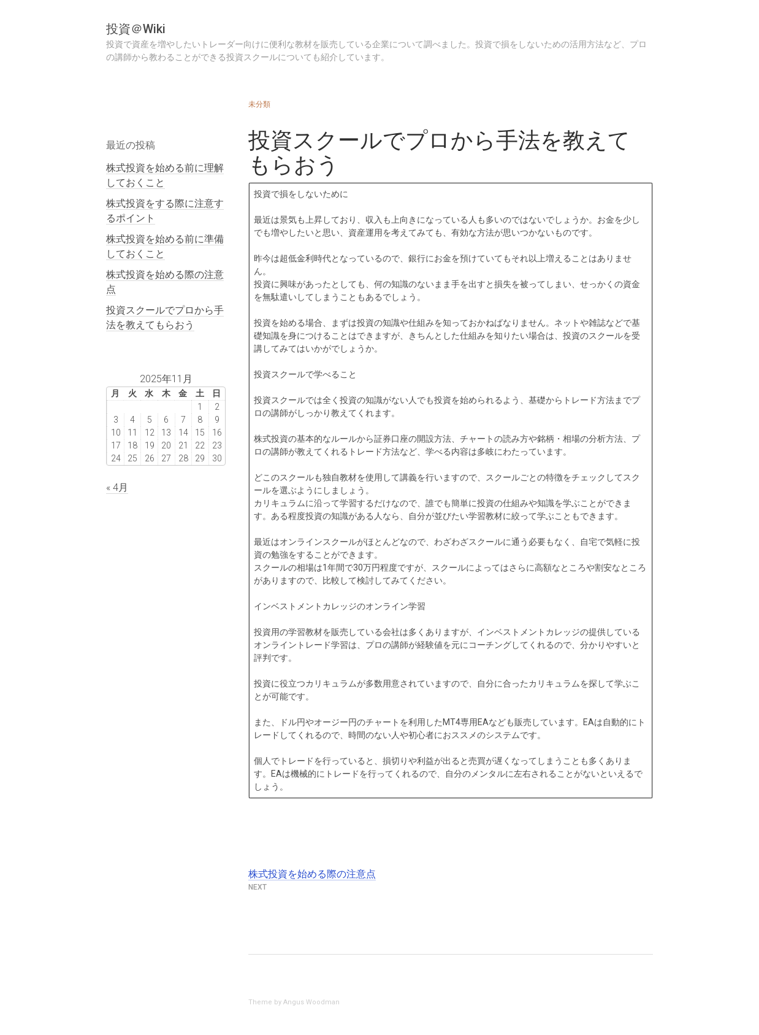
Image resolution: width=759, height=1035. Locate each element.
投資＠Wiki (136, 28)
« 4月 (117, 487)
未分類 (259, 104)
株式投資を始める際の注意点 (312, 874)
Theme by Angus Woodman (294, 1002)
